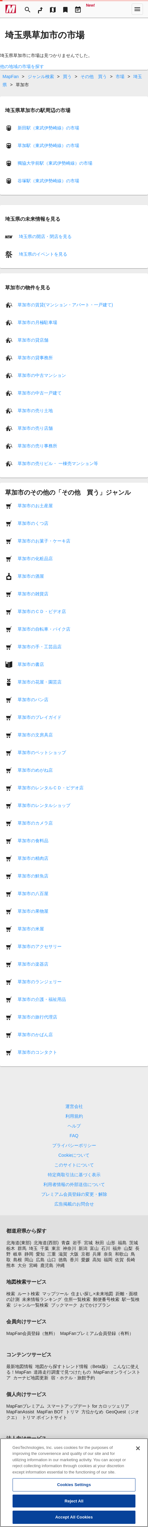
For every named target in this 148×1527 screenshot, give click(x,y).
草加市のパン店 (33, 699)
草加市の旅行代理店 (37, 1016)
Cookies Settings (74, 1486)
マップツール (55, 1293)
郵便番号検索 (106, 1299)
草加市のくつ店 (33, 523)
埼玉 (33, 1248)
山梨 (128, 1248)
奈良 (108, 1254)
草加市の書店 (31, 664)
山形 (111, 1242)
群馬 (22, 1248)
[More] (137, 9)
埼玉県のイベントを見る (42, 254)
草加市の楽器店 (33, 964)
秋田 (99, 1242)
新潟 (83, 1248)
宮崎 (33, 1265)
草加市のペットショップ (42, 752)
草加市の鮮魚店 (33, 875)
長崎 (130, 1259)
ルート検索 (29, 1293)
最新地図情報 (19, 1366)
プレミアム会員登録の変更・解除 (74, 1194)
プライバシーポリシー (74, 1145)
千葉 (44, 1248)
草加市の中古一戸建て (40, 392)
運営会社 (74, 1106)
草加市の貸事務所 (35, 357)
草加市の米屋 (31, 928)
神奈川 (69, 1248)
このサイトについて (74, 1164)
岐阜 (17, 1254)
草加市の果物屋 (33, 911)
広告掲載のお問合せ (74, 1203)
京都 (85, 1254)
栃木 (10, 1248)
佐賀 (119, 1259)
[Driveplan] (78, 9)
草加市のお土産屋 (35, 505)
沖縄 (60, 1265)
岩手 (77, 1242)
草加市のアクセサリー (40, 946)
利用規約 (74, 1116)
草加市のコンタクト (37, 1052)
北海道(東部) (18, 1242)
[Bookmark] (65, 9)
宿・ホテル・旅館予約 (73, 1377)
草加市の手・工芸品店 (40, 646)
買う (67, 76)
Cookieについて (74, 1155)
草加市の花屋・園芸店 (40, 681)
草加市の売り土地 (35, 410)
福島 (122, 1242)
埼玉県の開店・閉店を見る (45, 236)
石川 (105, 1248)
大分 (22, 1265)
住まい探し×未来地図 (92, 1293)
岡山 (29, 1259)
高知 (96, 1259)
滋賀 (62, 1254)
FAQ (73, 1135)
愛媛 (85, 1259)
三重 (51, 1254)
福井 (116, 1248)
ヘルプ (74, 1125)
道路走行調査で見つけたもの (62, 1372)
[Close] (138, 1449)
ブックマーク (64, 1305)
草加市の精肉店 (33, 858)
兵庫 (96, 1254)
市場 (120, 76)
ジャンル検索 (41, 76)
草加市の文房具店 (35, 734)
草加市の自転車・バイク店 (44, 629)
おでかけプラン (95, 1305)
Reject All (73, 1502)
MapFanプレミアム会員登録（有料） (96, 1333)
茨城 (133, 1242)
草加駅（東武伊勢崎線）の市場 (48, 145)
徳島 (62, 1259)
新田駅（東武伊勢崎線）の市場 (48, 127)
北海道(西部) (46, 1242)
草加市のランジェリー (40, 981)
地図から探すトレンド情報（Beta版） (72, 1366)
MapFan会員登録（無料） (32, 1333)
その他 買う (93, 76)
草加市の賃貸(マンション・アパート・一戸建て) (65, 304)
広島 (40, 1259)
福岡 (108, 1259)
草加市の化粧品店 (35, 558)
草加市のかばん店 (35, 1034)
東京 (56, 1248)
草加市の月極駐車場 (37, 322)
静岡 (29, 1254)
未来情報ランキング (42, 1299)
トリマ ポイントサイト (44, 1417)
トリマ (72, 1411)
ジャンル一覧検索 (30, 1305)
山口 (51, 1259)
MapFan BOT (50, 1411)
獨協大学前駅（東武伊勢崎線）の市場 (55, 163)
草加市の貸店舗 (33, 340)
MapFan (11, 76)
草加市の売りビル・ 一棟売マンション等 (58, 463)
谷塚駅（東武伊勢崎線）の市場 (48, 180)
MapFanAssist (20, 1411)
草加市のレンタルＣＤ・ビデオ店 (51, 787)
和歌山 (121, 1254)
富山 (94, 1248)
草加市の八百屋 (33, 893)
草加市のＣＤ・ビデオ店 (42, 611)
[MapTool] (53, 9)
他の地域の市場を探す (22, 66)
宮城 (88, 1242)
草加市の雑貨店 (33, 593)
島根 (17, 1259)
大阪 (74, 1254)
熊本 (10, 1265)
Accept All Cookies (74, 1518)
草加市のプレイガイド (40, 717)
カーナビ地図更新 (30, 1377)
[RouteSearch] (40, 9)
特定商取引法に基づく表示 (74, 1174)
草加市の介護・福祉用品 (42, 999)
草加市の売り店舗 (35, 428)
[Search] (27, 9)
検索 (10, 1293)
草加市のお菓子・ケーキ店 (44, 540)
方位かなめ (92, 1411)
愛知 (40, 1254)
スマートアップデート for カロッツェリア (88, 1406)
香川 (74, 1259)
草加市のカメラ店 (35, 823)
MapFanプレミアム (25, 1406)
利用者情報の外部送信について (74, 1184)
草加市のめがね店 (35, 770)
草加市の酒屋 (31, 576)
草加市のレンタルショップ (44, 805)
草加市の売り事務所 (37, 445)
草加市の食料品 (33, 840)
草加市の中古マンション (42, 375)
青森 (65, 1242)
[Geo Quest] (90, 9)
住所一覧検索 (77, 1299)
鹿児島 (46, 1265)
